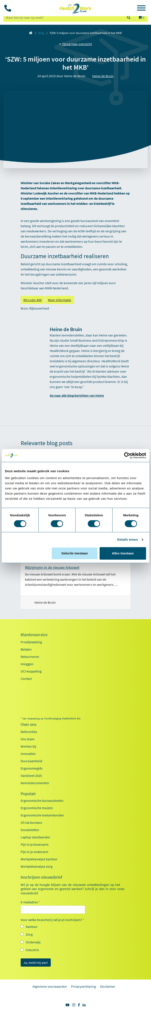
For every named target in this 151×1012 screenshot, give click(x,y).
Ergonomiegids (32, 768)
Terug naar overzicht (75, 44)
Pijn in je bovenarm (34, 844)
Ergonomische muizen (37, 808)
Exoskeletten (30, 830)
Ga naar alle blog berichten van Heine (77, 395)
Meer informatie (59, 300)
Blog (41, 33)
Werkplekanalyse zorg (36, 866)
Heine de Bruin (103, 76)
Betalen (26, 649)
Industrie (32, 950)
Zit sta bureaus (31, 822)
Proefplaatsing (31, 642)
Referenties (29, 732)
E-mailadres (30, 902)
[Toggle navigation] (141, 8)
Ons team (27, 739)
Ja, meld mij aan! (35, 962)
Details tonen (127, 539)
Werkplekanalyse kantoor (39, 859)
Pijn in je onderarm (34, 852)
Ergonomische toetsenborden (42, 815)
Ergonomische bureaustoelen (42, 800)
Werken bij (28, 746)
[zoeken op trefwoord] (63, 17)
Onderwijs (33, 942)
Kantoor (32, 926)
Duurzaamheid (31, 761)
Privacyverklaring (83, 986)
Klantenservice (34, 634)
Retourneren (30, 656)
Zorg (29, 934)
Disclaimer (107, 986)
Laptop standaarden (35, 837)
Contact (26, 678)
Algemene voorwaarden (49, 986)
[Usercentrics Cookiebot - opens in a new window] (127, 455)
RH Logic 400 (32, 300)
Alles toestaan (123, 553)
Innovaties (28, 753)
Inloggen (27, 664)
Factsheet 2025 (31, 775)
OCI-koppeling (31, 671)
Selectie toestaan (75, 553)
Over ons (28, 724)
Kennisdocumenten (35, 783)
